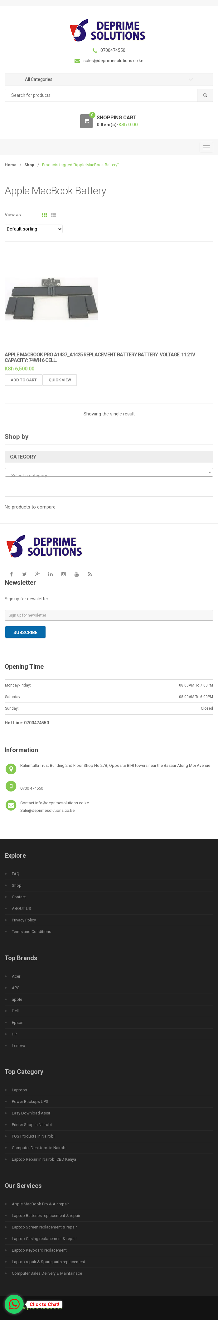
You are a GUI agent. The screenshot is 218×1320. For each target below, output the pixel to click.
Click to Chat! (44, 1304)
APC (15, 987)
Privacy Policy (24, 920)
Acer (16, 976)
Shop (29, 164)
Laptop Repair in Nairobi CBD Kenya (44, 1159)
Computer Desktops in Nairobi (39, 1147)
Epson (17, 1022)
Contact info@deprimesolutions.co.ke (54, 803)
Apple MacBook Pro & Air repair (40, 1204)
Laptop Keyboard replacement (39, 1250)
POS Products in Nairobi (33, 1136)
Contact (19, 897)
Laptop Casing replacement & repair (44, 1238)
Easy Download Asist (31, 1113)
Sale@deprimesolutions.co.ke (47, 810)
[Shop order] (34, 229)
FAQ (15, 873)
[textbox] (109, 475)
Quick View (60, 383)
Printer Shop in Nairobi (32, 1124)
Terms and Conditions (31, 931)
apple (17, 999)
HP (14, 1034)
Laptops (19, 1090)
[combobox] (109, 95)
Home (11, 164)
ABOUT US (21, 908)
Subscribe (25, 632)
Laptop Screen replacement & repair (44, 1227)
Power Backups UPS (30, 1101)
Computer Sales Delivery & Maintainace (47, 1273)
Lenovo (18, 1045)
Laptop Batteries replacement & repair (46, 1215)
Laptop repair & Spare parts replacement (48, 1261)
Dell (15, 1011)
